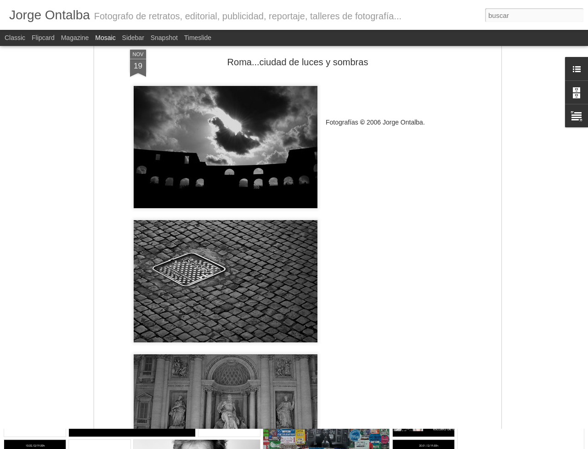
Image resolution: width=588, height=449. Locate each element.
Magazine (75, 37)
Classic (15, 37)
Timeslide (197, 37)
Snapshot (164, 37)
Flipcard (43, 37)
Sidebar (133, 37)
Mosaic (105, 37)
